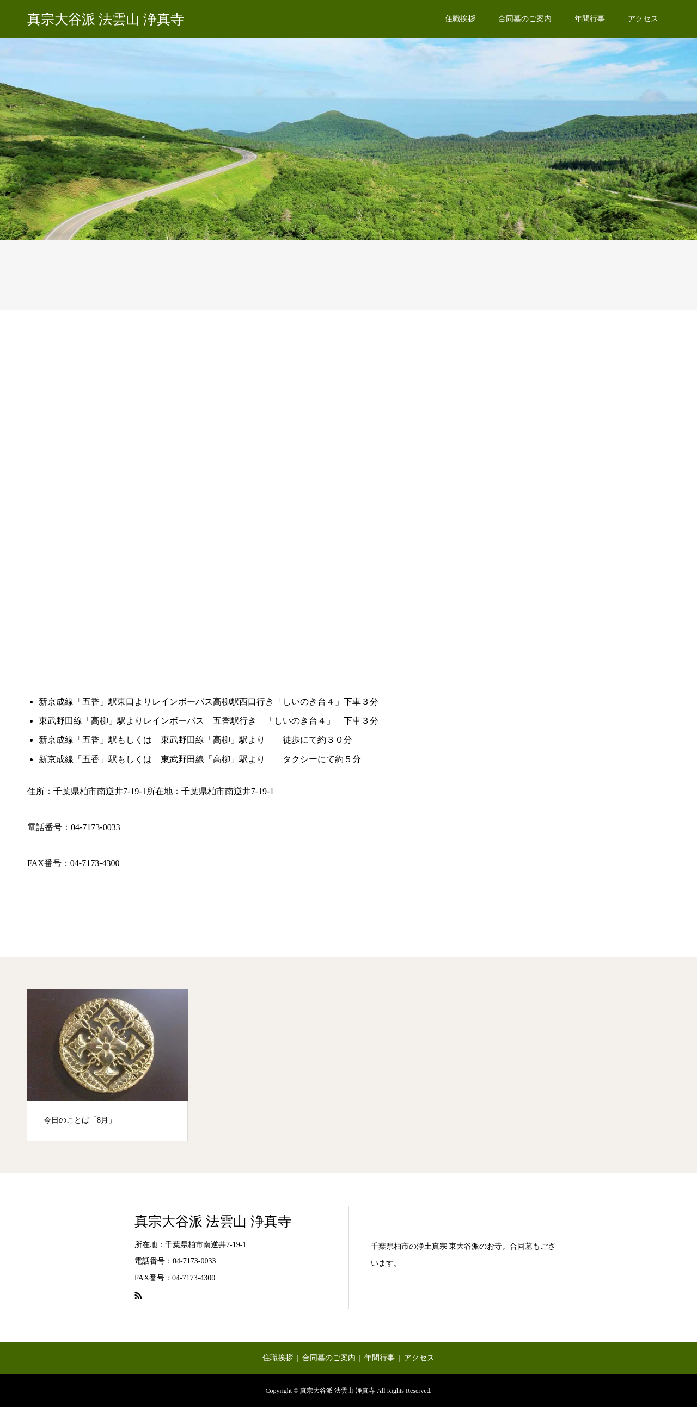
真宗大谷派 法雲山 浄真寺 (105, 19)
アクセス (643, 19)
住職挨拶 (460, 19)
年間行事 (589, 19)
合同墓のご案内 (525, 19)
